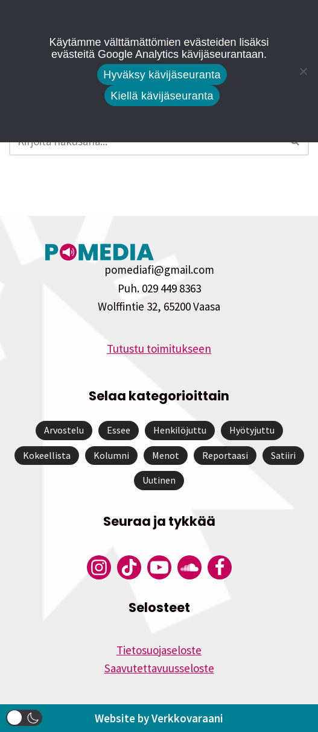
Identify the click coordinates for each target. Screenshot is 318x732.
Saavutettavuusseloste (159, 668)
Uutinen (159, 480)
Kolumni (111, 455)
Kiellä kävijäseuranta (161, 96)
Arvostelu (64, 430)
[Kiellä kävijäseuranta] (303, 71)
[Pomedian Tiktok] (129, 567)
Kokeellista (47, 455)
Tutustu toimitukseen (159, 348)
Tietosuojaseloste (159, 650)
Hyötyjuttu (252, 430)
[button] (24, 718)
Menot (165, 455)
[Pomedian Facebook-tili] (220, 567)
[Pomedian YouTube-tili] (159, 567)
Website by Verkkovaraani (159, 718)
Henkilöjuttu (179, 430)
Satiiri (283, 455)
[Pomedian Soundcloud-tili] (189, 567)
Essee (118, 430)
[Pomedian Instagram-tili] (99, 567)
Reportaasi (225, 455)
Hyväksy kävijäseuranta (162, 75)
